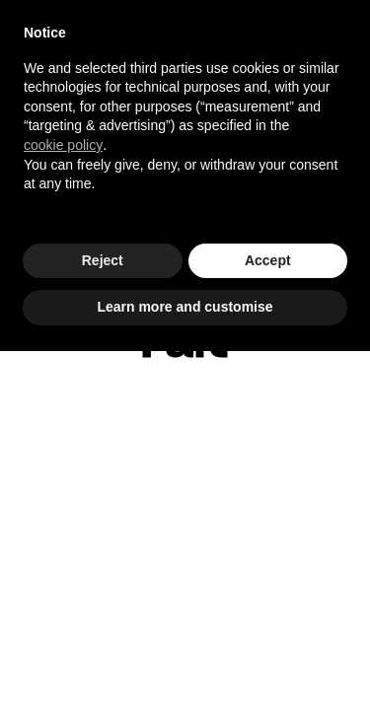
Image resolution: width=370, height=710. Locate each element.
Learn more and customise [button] (184, 307)
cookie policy (63, 145)
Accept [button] (268, 260)
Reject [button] (102, 260)
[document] (185, 125)
